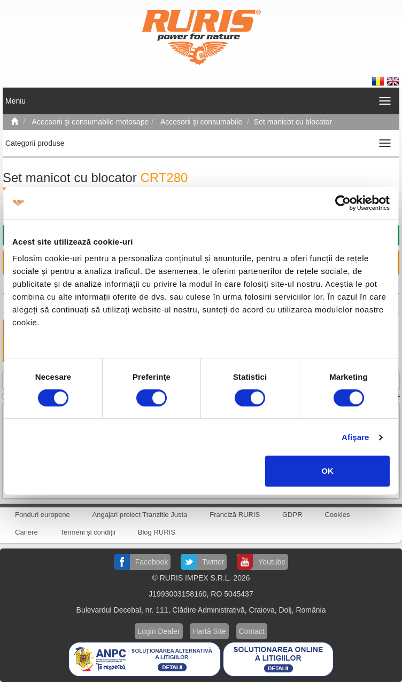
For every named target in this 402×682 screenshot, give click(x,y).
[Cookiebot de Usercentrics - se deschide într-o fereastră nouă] (343, 203)
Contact (252, 631)
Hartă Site (209, 631)
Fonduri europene (42, 515)
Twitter (213, 562)
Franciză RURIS (235, 515)
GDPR (292, 515)
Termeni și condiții (87, 532)
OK (327, 470)
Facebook (151, 562)
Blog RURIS (156, 532)
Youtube (271, 562)
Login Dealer (158, 631)
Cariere (26, 532)
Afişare (355, 437)
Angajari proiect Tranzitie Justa (140, 515)
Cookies (337, 515)
